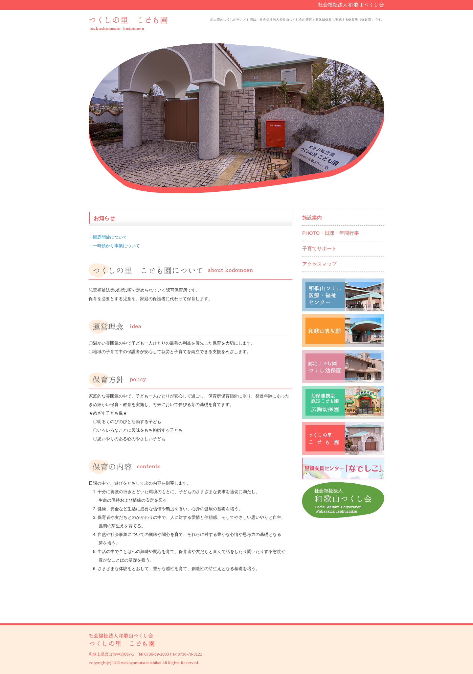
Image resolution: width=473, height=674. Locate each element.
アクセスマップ (319, 264)
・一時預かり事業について (114, 245)
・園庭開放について (108, 237)
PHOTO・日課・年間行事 (330, 233)
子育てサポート (319, 248)
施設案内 (312, 217)
